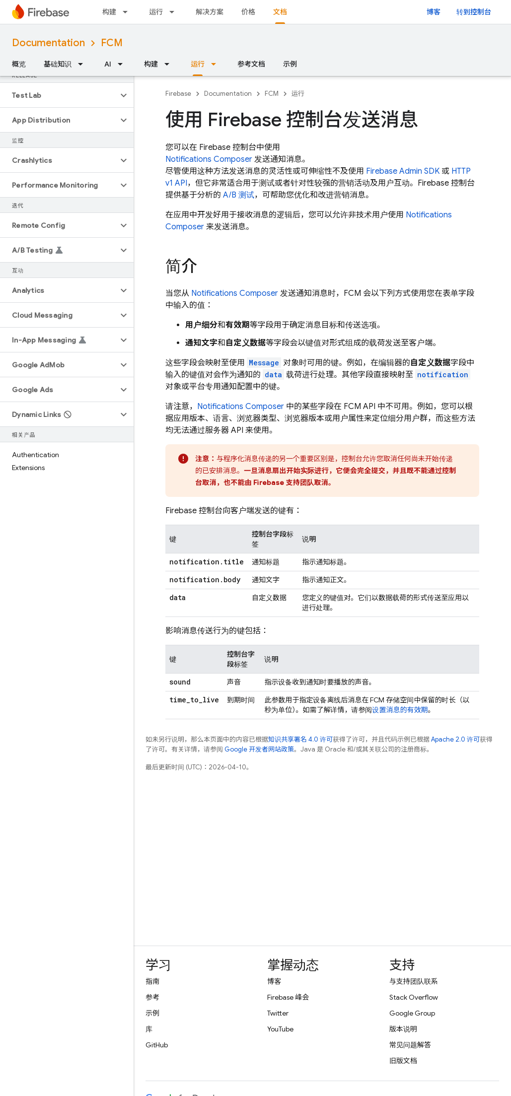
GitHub (157, 1044)
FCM (112, 43)
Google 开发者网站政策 (259, 749)
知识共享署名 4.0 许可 (300, 739)
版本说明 (403, 1029)
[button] (59, 95)
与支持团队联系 (413, 981)
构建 (109, 11)
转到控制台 (473, 11)
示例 (290, 64)
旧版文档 (403, 1060)
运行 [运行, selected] (198, 64)
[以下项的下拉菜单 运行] (175, 12)
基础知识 (58, 64)
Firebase (178, 93)
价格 (248, 11)
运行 (156, 11)
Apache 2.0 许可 (455, 739)
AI (107, 64)
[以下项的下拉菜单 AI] (123, 64)
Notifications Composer (208, 159)
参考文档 (251, 64)
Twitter (278, 1013)
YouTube (280, 1029)
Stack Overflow (413, 997)
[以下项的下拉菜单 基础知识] (83, 64)
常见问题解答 (410, 1044)
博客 (433, 11)
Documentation (48, 43)
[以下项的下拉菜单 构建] (128, 12)
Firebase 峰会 (288, 997)
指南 (152, 981)
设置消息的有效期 (400, 709)
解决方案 (209, 11)
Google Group (412, 1013)
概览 (19, 64)
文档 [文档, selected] (280, 11)
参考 (152, 997)
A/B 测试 (238, 195)
